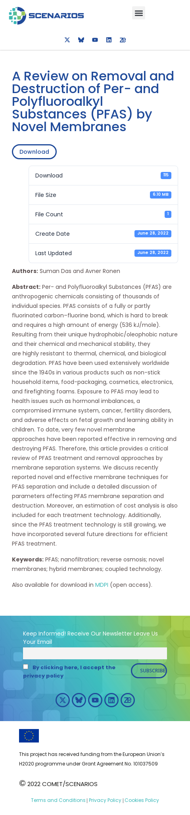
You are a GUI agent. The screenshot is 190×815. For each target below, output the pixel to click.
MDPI (101, 585)
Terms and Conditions (58, 800)
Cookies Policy (141, 800)
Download (34, 152)
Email (44, 642)
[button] (138, 12)
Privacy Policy (104, 800)
